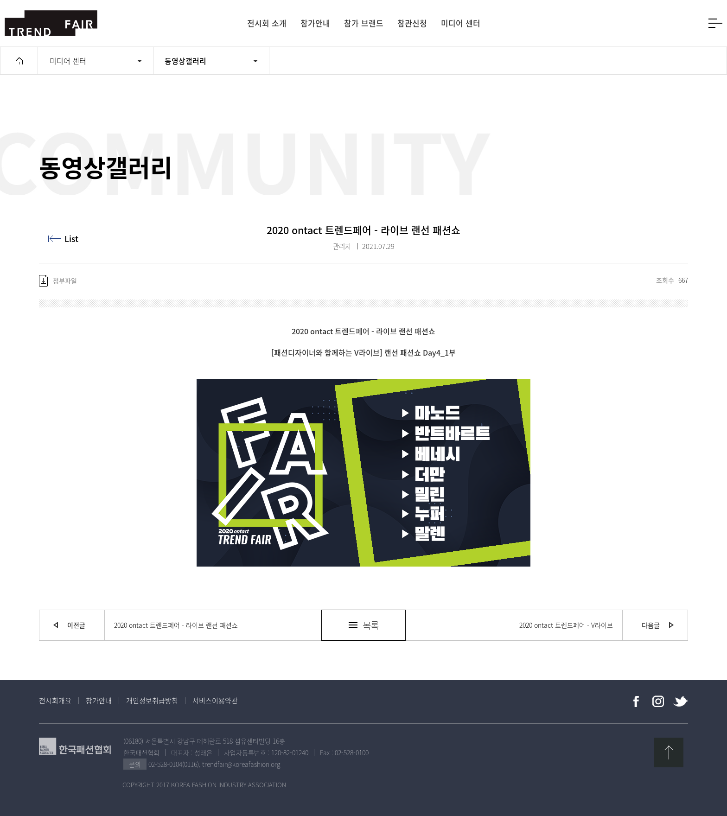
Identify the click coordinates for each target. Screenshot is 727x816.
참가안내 (99, 700)
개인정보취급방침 (152, 700)
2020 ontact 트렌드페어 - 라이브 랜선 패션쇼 (176, 625)
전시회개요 (55, 700)
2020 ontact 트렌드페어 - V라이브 (566, 625)
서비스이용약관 (215, 700)
